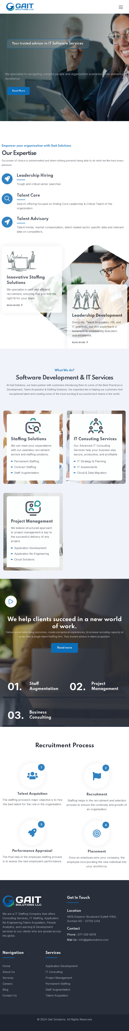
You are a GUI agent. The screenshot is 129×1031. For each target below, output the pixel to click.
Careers (8, 983)
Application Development (62, 966)
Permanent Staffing (58, 983)
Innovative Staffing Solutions (26, 321)
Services (8, 977)
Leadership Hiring (35, 187)
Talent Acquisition (57, 995)
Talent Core (28, 210)
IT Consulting (54, 972)
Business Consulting (40, 715)
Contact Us (10, 995)
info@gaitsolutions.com (93, 939)
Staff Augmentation (43, 686)
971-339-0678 (87, 934)
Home (6, 966)
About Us (9, 972)
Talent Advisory (33, 234)
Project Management (104, 686)
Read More (18, 91)
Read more (13, 347)
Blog (5, 989)
